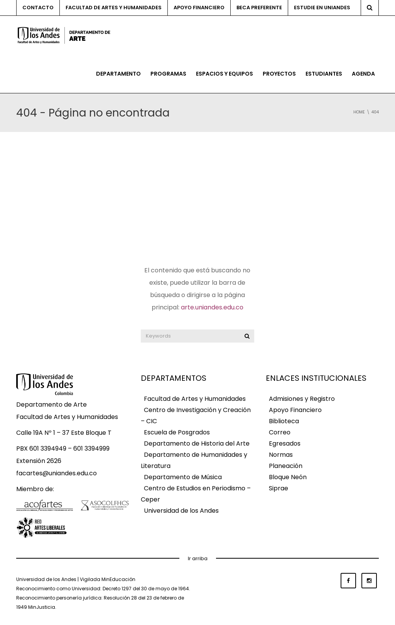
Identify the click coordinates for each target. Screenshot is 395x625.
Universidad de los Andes (181, 510)
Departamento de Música (183, 477)
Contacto (38, 7)
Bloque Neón (288, 477)
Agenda (363, 74)
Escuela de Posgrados (177, 432)
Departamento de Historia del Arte (197, 443)
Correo (279, 432)
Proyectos (279, 74)
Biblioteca (284, 421)
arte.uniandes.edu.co (212, 307)
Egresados (284, 443)
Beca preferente (259, 7)
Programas (168, 74)
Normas (281, 454)
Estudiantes (324, 74)
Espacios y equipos (224, 74)
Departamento (118, 74)
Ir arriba (198, 558)
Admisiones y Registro (302, 398)
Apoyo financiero (199, 7)
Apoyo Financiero (295, 409)
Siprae (278, 488)
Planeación (285, 465)
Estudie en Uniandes (322, 7)
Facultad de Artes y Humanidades (114, 7)
